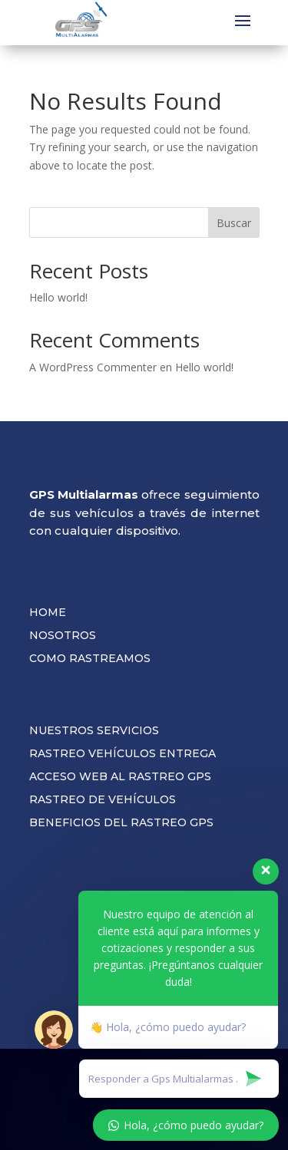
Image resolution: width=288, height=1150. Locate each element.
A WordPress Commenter (93, 367)
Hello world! (58, 297)
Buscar (234, 223)
